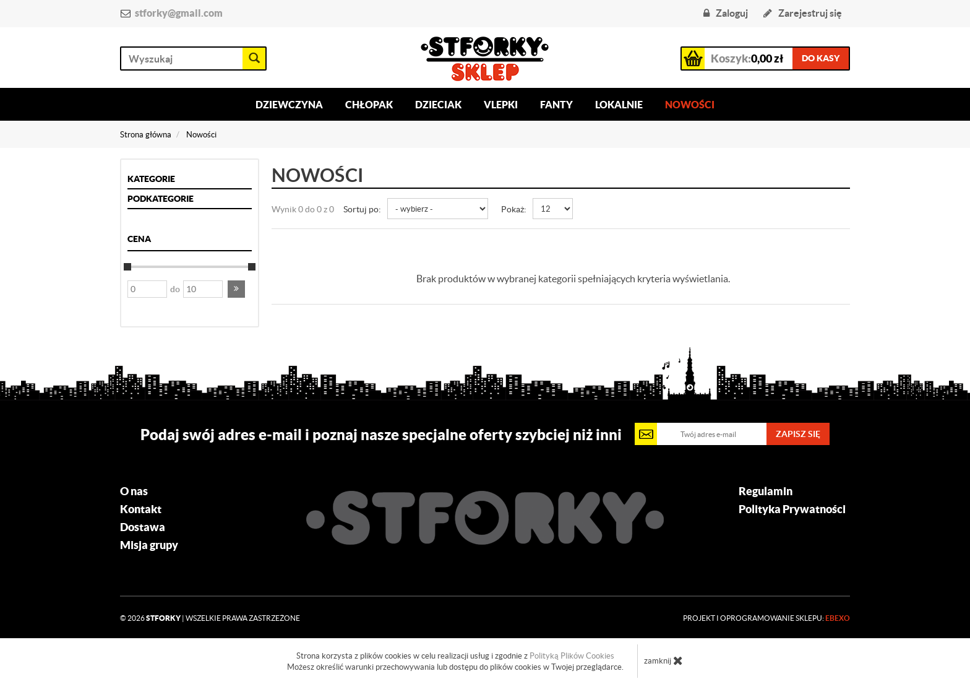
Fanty (556, 104)
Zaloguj (725, 13)
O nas (134, 491)
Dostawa (142, 527)
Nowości (690, 104)
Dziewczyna (289, 104)
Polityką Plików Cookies (572, 655)
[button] (236, 289)
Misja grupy (149, 545)
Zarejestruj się (802, 13)
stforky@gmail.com (179, 13)
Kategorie (151, 179)
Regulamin (765, 491)
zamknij (663, 660)
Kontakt (140, 509)
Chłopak (369, 104)
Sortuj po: (362, 209)
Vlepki (501, 104)
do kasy (820, 58)
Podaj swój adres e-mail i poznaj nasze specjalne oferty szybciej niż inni (381, 434)
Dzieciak (438, 104)
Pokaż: (513, 209)
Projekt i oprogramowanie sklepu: (766, 618)
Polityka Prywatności (792, 509)
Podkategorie (160, 199)
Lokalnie (619, 104)
